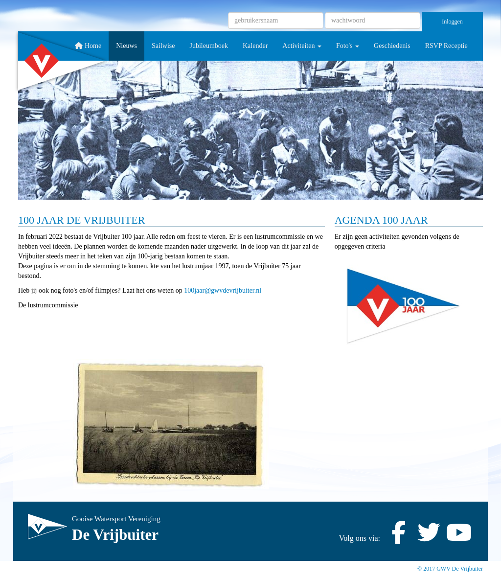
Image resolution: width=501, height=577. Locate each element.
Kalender (255, 45)
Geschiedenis (392, 45)
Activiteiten (301, 45)
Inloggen (452, 21)
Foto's (347, 45)
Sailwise (163, 45)
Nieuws (126, 45)
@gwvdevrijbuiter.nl (222, 290)
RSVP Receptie (446, 45)
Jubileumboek (208, 45)
